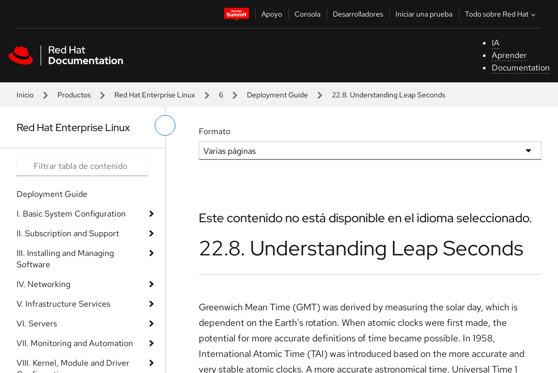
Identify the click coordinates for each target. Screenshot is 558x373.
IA (496, 42)
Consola (307, 14)
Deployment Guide (277, 94)
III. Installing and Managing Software (65, 259)
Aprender (509, 55)
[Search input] (83, 166)
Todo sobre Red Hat (501, 14)
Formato (214, 131)
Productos (74, 94)
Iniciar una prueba (423, 14)
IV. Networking (43, 284)
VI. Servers (37, 323)
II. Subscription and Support (68, 233)
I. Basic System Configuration (71, 213)
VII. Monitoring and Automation (75, 343)
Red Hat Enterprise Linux (154, 94)
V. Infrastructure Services (63, 303)
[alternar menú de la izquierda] (165, 125)
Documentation (521, 67)
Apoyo (271, 14)
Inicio (25, 94)
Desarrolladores (358, 14)
